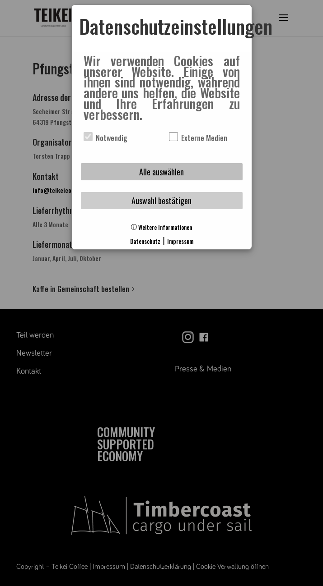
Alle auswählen (161, 172)
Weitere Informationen (161, 227)
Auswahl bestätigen (161, 200)
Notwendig (105, 138)
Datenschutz (145, 241)
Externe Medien (198, 138)
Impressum (180, 241)
